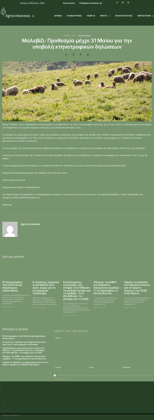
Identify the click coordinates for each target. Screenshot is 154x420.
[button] (38, 16)
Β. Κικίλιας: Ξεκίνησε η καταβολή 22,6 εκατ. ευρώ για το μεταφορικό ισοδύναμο (46, 288)
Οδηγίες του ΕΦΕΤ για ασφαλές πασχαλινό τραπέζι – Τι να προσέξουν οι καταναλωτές (107, 288)
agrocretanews (30, 224)
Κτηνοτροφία (84, 35)
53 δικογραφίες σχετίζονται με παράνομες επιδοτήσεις (12, 286)
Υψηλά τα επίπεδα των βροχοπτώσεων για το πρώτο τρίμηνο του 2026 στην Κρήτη (137, 288)
